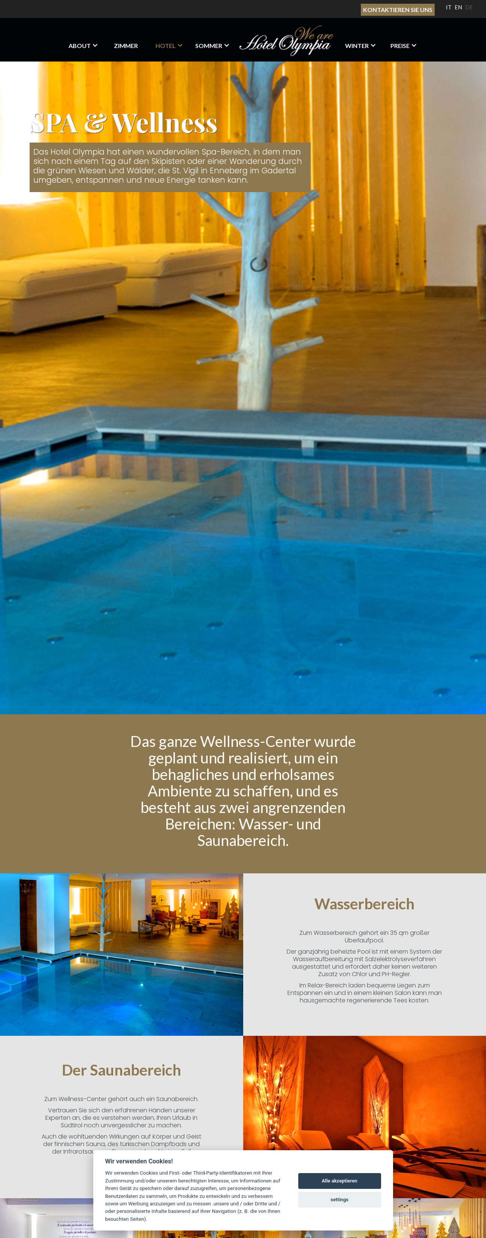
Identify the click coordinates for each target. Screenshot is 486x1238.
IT (449, 7)
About (80, 45)
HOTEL (166, 45)
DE (469, 7)
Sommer (208, 45)
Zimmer (126, 45)
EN (458, 7)
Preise (400, 45)
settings (339, 1199)
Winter (357, 45)
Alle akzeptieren (339, 1181)
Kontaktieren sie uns (397, 9)
